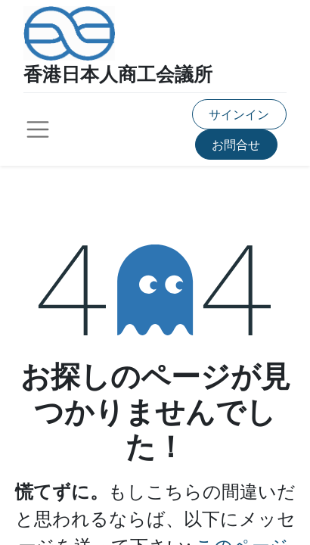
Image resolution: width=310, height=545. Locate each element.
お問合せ (236, 144)
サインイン (239, 114)
